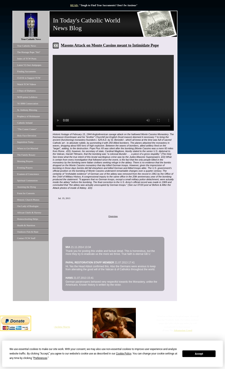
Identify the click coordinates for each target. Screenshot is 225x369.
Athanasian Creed (183, 330)
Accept (199, 353)
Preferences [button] (40, 358)
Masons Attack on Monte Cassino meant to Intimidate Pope (110, 45)
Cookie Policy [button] (123, 353)
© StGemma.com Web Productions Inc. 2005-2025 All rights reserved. (111, 340)
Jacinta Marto (62, 326)
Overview (113, 216)
